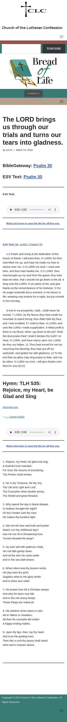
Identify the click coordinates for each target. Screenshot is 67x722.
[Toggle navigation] (61, 36)
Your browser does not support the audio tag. (33, 209)
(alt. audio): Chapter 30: (23, 244)
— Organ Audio (14, 416)
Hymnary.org (10, 407)
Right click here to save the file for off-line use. (33, 223)
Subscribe (54, 49)
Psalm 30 (42, 165)
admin (9, 150)
